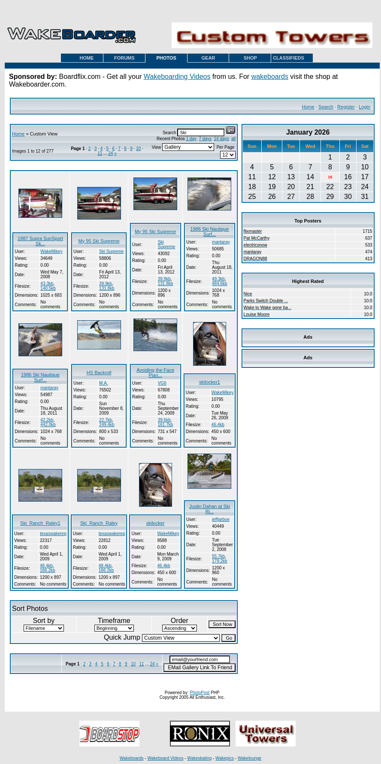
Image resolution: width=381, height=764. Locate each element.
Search (325, 106)
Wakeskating (199, 758)
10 (138, 148)
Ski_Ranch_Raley (99, 523)
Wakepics (224, 758)
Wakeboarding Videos (177, 76)
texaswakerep (53, 533)
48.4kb (46, 565)
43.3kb (46, 283)
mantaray (221, 242)
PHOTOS (166, 57)
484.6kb (219, 283)
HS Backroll (99, 372)
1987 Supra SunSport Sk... (40, 241)
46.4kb (218, 424)
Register (346, 106)
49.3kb (218, 279)
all (233, 138)
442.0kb (48, 424)
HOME (86, 57)
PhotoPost (199, 692)
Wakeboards (132, 758)
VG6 (162, 383)
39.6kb (164, 420)
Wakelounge (249, 758)
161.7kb (165, 424)
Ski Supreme (111, 251)
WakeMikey (51, 251)
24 (110, 153)
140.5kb (48, 288)
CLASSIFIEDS (288, 57)
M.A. (103, 383)
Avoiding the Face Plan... (155, 372)
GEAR (208, 57)
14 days (221, 138)
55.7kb (218, 556)
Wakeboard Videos (165, 758)
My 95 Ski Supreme (99, 241)
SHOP (250, 57)
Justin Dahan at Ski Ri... (209, 509)
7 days (205, 138)
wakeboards (269, 76)
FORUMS (124, 57)
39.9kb (105, 283)
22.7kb (105, 420)
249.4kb (107, 424)
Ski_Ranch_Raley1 (40, 523)
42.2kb (46, 420)
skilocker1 (209, 382)
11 (99, 153)
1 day (191, 138)
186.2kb (47, 570)
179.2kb (219, 561)
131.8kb (107, 288)
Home (308, 106)
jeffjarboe (221, 519)
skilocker (155, 523)
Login (364, 106)
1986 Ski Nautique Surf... (209, 231)
